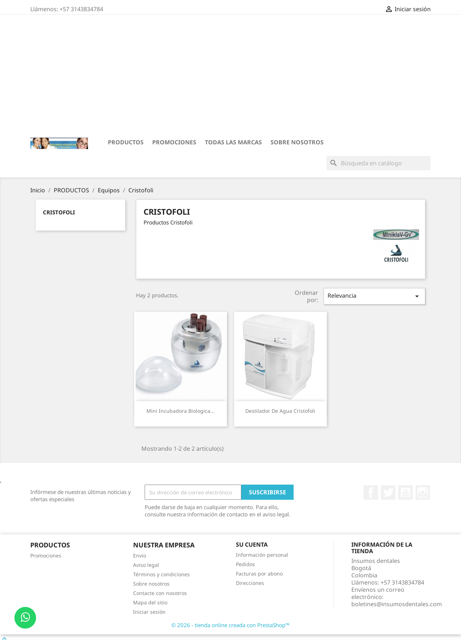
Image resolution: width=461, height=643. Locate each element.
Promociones (174, 142)
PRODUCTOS (126, 142)
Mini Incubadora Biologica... (180, 410)
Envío (139, 555)
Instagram (423, 492)
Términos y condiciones (161, 574)
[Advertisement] (230, 76)
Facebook (371, 492)
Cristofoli (59, 212)
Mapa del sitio (150, 602)
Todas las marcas (233, 142)
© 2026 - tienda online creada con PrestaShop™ (230, 625)
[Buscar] (378, 163)
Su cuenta (252, 544)
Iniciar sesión (149, 611)
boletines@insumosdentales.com (396, 604)
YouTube (405, 492)
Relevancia (374, 296)
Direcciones (250, 582)
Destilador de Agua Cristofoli (280, 410)
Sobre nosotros (297, 142)
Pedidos (245, 564)
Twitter (388, 492)
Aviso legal (146, 564)
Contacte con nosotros (160, 593)
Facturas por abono (259, 573)
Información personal (262, 554)
